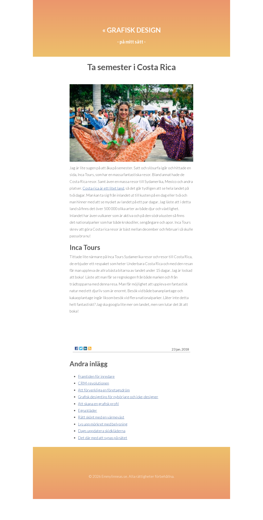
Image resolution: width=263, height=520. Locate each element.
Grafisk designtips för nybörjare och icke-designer (118, 396)
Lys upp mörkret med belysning (102, 424)
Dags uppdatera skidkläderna (101, 430)
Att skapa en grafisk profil (98, 403)
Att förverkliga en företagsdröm (104, 390)
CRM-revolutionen (93, 383)
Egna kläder (87, 410)
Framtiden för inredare (96, 376)
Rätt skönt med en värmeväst (101, 417)
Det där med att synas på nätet (102, 437)
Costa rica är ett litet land (103, 188)
